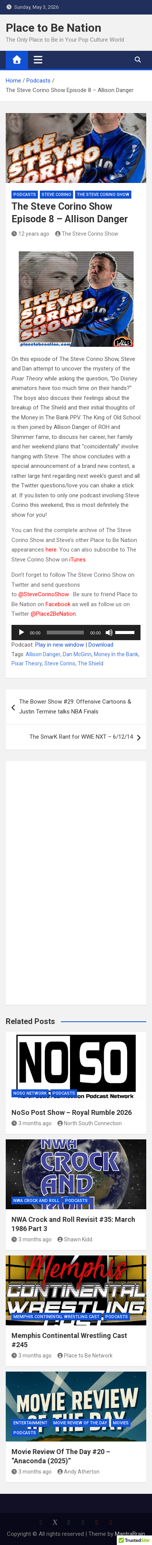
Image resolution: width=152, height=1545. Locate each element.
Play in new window (59, 644)
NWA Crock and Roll (36, 1200)
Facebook (58, 604)
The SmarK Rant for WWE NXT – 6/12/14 (81, 736)
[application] (76, 632)
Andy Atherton (78, 1472)
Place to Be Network (85, 1355)
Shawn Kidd (75, 1239)
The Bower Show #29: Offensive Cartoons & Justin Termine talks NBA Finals (75, 706)
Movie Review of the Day (80, 1422)
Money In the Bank (116, 654)
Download (100, 644)
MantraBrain (130, 1533)
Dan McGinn (77, 654)
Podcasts (24, 194)
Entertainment (30, 1422)
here (51, 549)
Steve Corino (56, 194)
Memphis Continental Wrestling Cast (56, 1316)
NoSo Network (30, 1093)
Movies (121, 1422)
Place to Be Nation (53, 27)
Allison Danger (43, 654)
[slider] (65, 632)
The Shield (90, 663)
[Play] (21, 632)
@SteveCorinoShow (43, 594)
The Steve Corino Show (103, 194)
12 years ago (30, 234)
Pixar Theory (26, 663)
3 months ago (31, 1123)
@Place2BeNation (53, 613)
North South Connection (89, 1123)
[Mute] (109, 632)
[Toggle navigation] (38, 59)
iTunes (77, 559)
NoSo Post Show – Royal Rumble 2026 (71, 1112)
